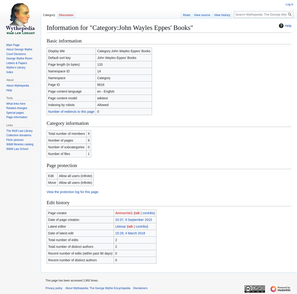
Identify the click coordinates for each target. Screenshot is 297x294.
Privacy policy (53, 288)
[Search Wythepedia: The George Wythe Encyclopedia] (263, 14)
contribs (148, 213)
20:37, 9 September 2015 (133, 220)
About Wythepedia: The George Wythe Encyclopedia (97, 288)
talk (137, 213)
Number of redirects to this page (71, 111)
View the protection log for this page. (73, 192)
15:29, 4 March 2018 (130, 233)
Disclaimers (140, 288)
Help (284, 25)
